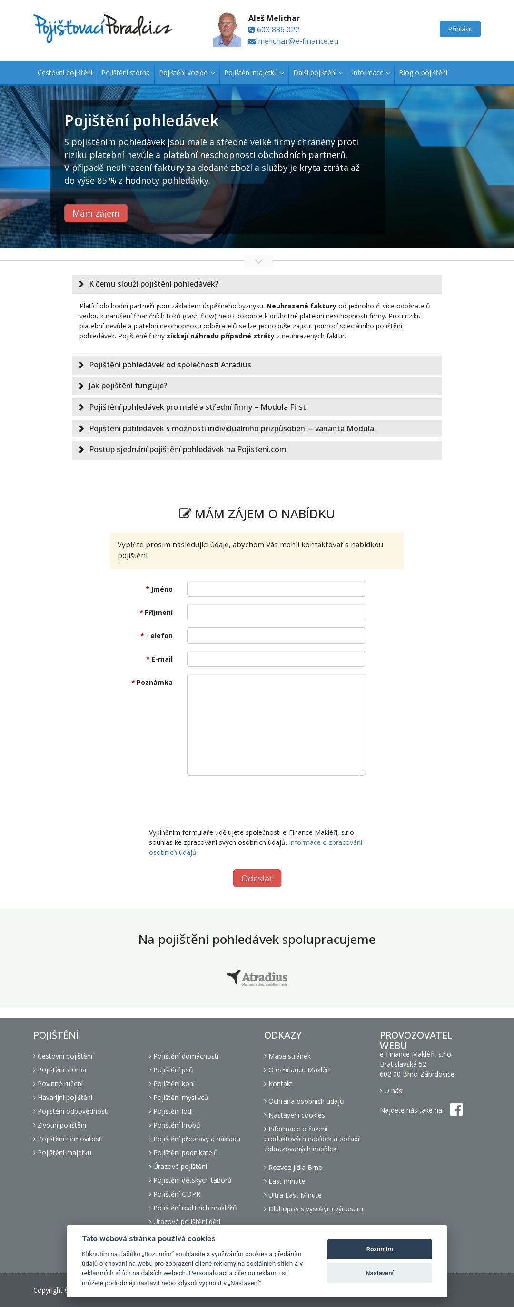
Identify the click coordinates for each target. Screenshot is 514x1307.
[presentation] (259, 801)
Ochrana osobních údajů (304, 1101)
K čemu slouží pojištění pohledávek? (153, 283)
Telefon (159, 635)
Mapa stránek (287, 1055)
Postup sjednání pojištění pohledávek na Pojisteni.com (188, 449)
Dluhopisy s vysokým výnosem (313, 1208)
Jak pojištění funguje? (128, 385)
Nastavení (380, 1273)
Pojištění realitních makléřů (193, 1207)
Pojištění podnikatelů (183, 1152)
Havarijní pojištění (62, 1097)
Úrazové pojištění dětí (184, 1221)
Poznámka (155, 682)
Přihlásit (460, 28)
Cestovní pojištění (65, 72)
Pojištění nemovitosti (68, 1138)
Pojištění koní (172, 1083)
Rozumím (379, 1249)
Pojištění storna (125, 72)
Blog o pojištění (423, 72)
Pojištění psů (171, 1069)
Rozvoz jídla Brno (293, 1167)
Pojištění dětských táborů (190, 1180)
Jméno (162, 589)
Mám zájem (95, 213)
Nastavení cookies (294, 1114)
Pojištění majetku (254, 72)
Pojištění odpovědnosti (71, 1111)
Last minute (284, 1181)
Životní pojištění (59, 1124)
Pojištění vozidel (187, 72)
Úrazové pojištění (178, 1166)
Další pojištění (318, 72)
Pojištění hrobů (174, 1124)
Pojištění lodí (171, 1111)
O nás (391, 1090)
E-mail (162, 658)
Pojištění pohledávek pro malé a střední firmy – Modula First (197, 407)
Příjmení (159, 612)
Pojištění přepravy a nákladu (194, 1138)
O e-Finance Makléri (297, 1069)
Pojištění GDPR (174, 1193)
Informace (371, 72)
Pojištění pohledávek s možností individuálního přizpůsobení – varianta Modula (231, 428)
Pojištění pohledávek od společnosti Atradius (170, 364)
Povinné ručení (58, 1083)
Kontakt (278, 1083)
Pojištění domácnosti (183, 1055)
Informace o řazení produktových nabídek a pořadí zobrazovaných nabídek (311, 1138)
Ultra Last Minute (293, 1194)
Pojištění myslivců (178, 1097)
